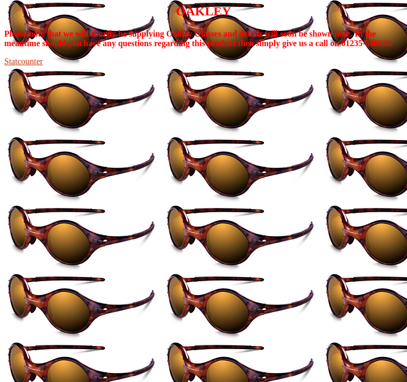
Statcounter (23, 61)
